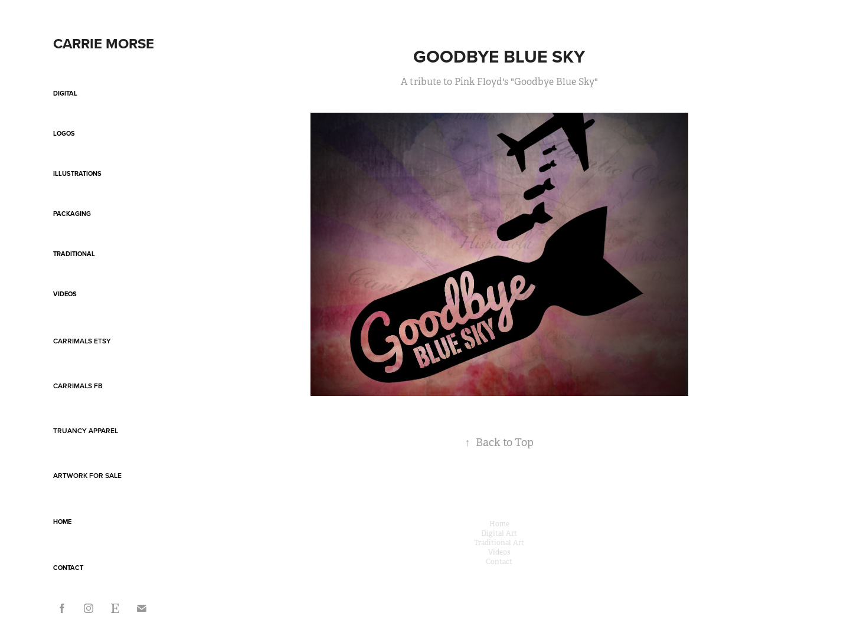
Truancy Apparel (85, 430)
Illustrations (77, 173)
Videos (65, 294)
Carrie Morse (103, 43)
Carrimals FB (78, 386)
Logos (64, 133)
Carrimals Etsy (82, 341)
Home (62, 521)
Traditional (74, 253)
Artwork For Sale (87, 475)
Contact (68, 567)
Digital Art (499, 533)
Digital (65, 93)
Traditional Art (499, 543)
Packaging (72, 213)
